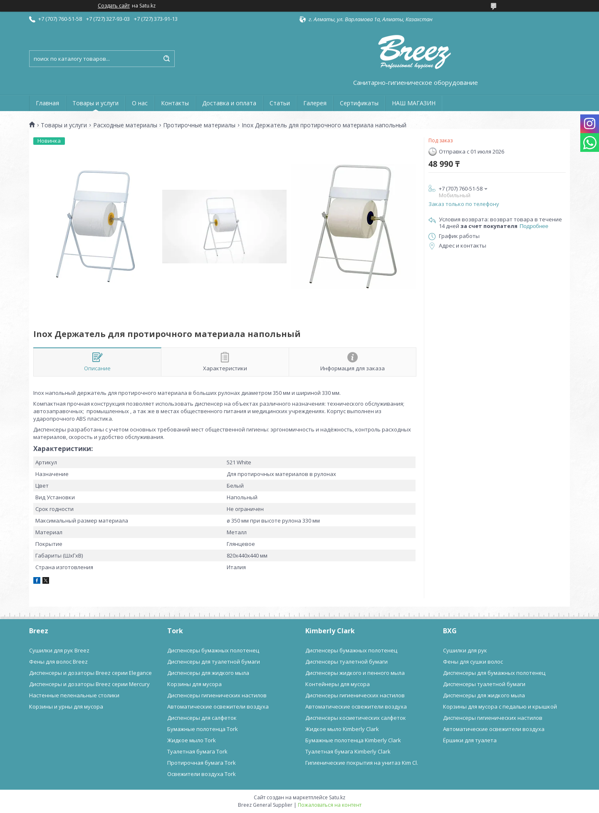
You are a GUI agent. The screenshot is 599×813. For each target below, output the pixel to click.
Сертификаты (359, 103)
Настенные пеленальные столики (74, 695)
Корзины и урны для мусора (66, 706)
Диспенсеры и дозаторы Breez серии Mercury (89, 684)
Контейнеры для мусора (337, 684)
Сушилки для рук (465, 650)
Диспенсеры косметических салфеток (355, 717)
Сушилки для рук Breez (59, 650)
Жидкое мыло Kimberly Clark (342, 729)
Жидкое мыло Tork (191, 740)
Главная (47, 103)
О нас (140, 103)
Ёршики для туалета (470, 740)
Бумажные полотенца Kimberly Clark (353, 740)
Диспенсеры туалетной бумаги (346, 661)
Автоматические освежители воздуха (218, 706)
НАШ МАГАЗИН (414, 103)
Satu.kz (337, 797)
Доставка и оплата (229, 103)
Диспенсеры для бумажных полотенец (494, 673)
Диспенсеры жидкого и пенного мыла (355, 673)
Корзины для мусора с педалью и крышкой (500, 706)
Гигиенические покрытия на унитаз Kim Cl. (361, 762)
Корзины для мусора (194, 684)
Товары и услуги (95, 103)
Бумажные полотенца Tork (202, 729)
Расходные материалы (125, 125)
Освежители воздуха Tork (201, 774)
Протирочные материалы (199, 125)
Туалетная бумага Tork (197, 751)
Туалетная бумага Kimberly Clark (348, 751)
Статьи (280, 103)
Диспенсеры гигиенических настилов (217, 695)
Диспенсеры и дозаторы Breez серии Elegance (90, 673)
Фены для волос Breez (58, 661)
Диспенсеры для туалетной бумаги (213, 661)
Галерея (315, 103)
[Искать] (166, 58)
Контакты (175, 103)
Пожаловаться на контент (329, 804)
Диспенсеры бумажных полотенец (213, 650)
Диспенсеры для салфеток (202, 717)
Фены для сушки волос (473, 661)
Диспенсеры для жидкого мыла (208, 673)
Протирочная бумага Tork (201, 762)
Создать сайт (114, 6)
